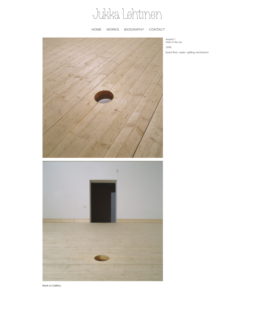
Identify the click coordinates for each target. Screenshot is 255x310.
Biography (134, 29)
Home (96, 29)
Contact (157, 29)
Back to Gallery (51, 285)
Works (112, 29)
